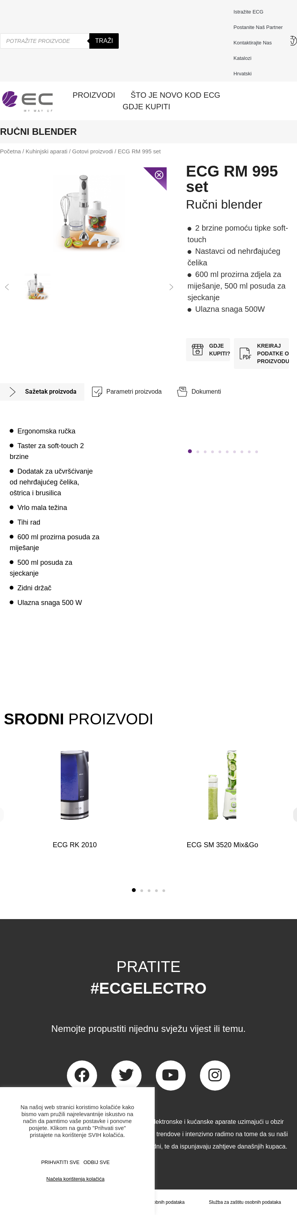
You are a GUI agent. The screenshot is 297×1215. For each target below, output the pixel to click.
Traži (104, 40)
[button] (7, 287)
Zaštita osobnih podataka (158, 1202)
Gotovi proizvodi (92, 151)
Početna (10, 151)
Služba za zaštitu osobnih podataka (245, 1202)
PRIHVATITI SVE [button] (60, 1162)
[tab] (42, 392)
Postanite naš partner (258, 27)
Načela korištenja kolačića (75, 1179)
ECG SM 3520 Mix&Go (222, 845)
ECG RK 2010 (75, 845)
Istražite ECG (248, 12)
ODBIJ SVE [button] (97, 1162)
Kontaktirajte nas (255, 43)
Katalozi (242, 58)
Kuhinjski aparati (46, 151)
